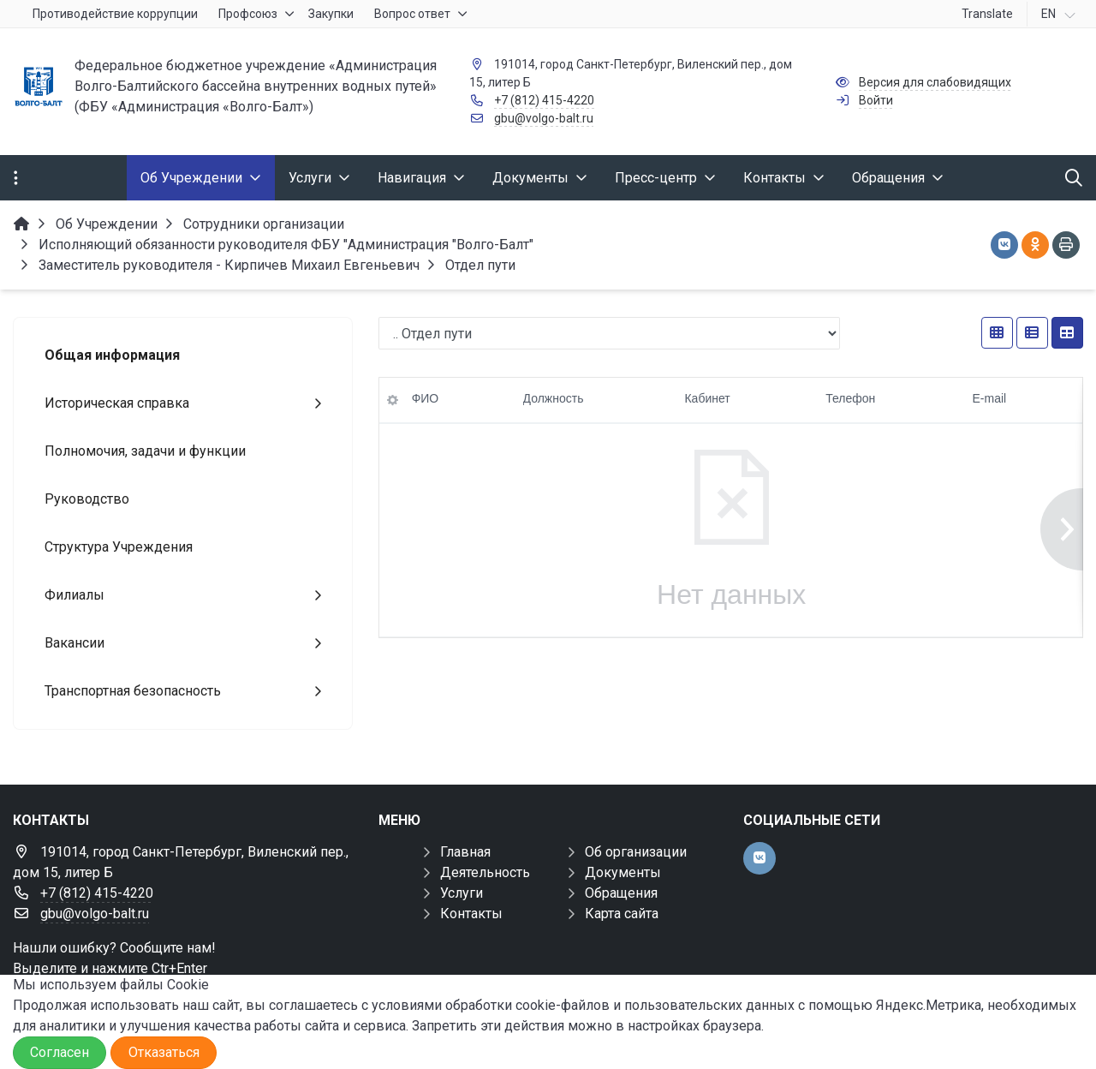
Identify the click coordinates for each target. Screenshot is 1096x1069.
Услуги (461, 893)
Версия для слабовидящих (935, 82)
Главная (465, 852)
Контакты (471, 913)
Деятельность (485, 872)
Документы (623, 872)
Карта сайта (621, 913)
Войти (876, 100)
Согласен (59, 1052)
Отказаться (164, 1052)
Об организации (636, 852)
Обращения (621, 893)
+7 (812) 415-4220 (544, 100)
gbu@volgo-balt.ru (543, 118)
